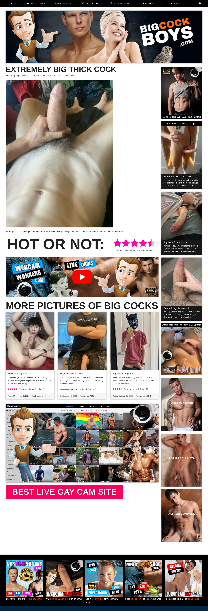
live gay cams (35, 599)
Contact (177, 3)
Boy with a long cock (122, 373)
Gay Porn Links (93, 3)
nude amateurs (59, 599)
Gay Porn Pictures (123, 3)
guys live (99, 599)
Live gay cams (37, 3)
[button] (200, 3)
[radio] (117, 243)
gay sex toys (137, 599)
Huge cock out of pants (71, 373)
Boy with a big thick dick (20, 373)
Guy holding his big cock (176, 308)
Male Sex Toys (65, 3)
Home (15, 3)
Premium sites (153, 3)
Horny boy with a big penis (177, 176)
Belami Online (194, 599)
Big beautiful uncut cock (176, 242)
